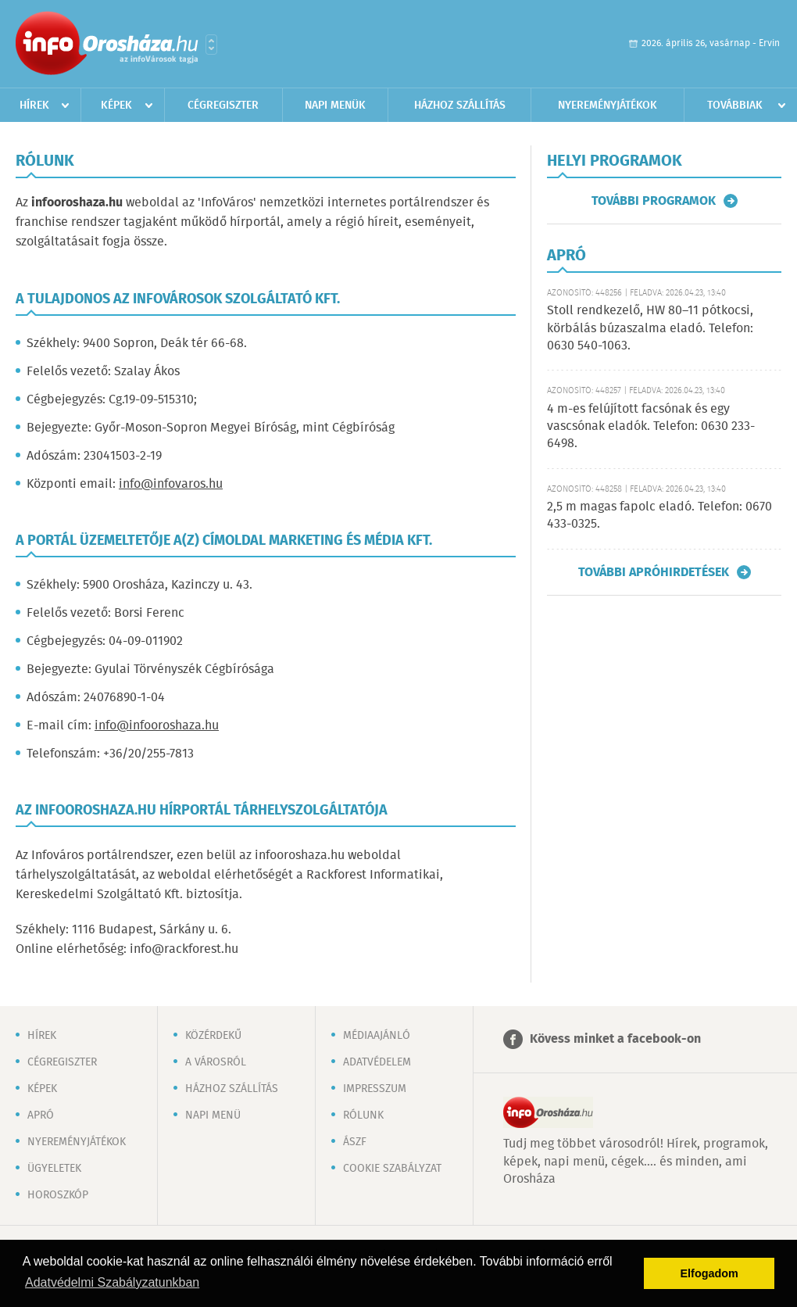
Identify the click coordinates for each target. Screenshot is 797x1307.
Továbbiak (735, 105)
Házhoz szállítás (460, 105)
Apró (40, 1115)
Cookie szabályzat (392, 1168)
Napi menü (213, 1115)
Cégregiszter (223, 105)
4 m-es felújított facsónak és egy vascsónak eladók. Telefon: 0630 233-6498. (651, 426)
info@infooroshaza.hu (157, 726)
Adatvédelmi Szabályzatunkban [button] (112, 1282)
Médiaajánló (376, 1035)
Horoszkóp (57, 1195)
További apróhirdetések (653, 572)
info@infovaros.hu (171, 484)
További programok (653, 201)
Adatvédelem (377, 1062)
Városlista (211, 44)
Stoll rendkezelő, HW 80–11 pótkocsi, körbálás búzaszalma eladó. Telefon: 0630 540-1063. (650, 328)
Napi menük (335, 105)
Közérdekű (213, 1035)
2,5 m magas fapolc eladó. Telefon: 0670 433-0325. (659, 515)
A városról (215, 1062)
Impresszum (374, 1089)
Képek (116, 105)
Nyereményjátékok (607, 105)
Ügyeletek (54, 1168)
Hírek (34, 105)
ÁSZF (354, 1142)
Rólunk (363, 1115)
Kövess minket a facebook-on (615, 1039)
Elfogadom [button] (709, 1273)
